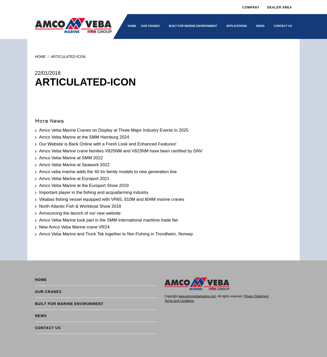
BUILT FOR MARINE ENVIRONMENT (193, 25)
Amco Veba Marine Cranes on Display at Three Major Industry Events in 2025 (114, 130)
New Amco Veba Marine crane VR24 (74, 227)
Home (132, 25)
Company (250, 7)
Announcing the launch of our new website (80, 213)
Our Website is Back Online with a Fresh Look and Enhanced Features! (107, 144)
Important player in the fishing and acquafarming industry (93, 192)
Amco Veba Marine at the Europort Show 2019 (84, 185)
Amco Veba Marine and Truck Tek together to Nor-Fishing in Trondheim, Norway (116, 234)
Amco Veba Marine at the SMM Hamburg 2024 (84, 137)
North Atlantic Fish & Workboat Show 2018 (80, 206)
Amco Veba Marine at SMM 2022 (71, 157)
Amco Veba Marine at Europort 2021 (74, 178)
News (260, 25)
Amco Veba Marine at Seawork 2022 (74, 164)
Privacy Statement (256, 296)
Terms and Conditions (179, 301)
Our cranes (150, 25)
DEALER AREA (279, 7)
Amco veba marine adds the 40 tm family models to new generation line (108, 171)
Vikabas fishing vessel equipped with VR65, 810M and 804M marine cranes (111, 199)
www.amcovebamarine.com (197, 296)
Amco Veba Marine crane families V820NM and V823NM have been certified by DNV (121, 151)
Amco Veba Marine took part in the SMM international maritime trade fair (108, 220)
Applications (236, 25)
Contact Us (283, 25)
